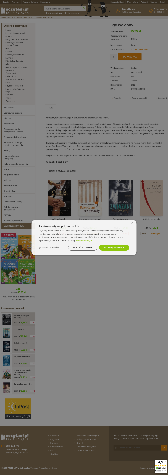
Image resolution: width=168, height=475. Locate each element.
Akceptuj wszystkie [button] (114, 247)
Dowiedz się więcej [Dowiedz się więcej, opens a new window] (84, 240)
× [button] (132, 223)
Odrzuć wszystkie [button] (82, 247)
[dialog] (84, 237)
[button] (49, 247)
